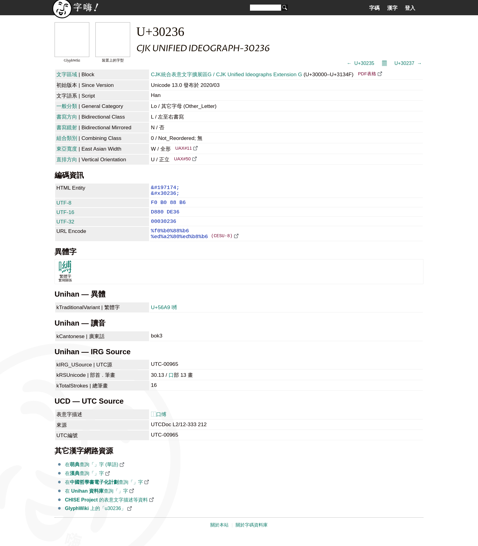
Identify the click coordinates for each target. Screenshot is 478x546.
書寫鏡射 (66, 127)
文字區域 (66, 74)
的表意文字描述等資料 (106, 509)
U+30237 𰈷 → (408, 63)
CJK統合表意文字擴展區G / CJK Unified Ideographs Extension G (226, 74)
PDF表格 (367, 73)
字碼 (374, 8)
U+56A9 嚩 (164, 317)
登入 (410, 8)
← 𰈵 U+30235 (360, 63)
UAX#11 (183, 148)
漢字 (392, 8)
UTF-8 (63, 206)
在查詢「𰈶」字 (84, 483)
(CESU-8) (222, 245)
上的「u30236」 (95, 518)
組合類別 (66, 138)
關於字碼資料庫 (252, 534)
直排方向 (66, 159)
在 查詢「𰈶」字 (96, 500)
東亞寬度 (66, 149)
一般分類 (66, 106)
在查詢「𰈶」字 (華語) (91, 474)
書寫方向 (66, 117)
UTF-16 (65, 216)
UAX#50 (182, 158)
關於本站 (219, 534)
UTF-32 (65, 227)
